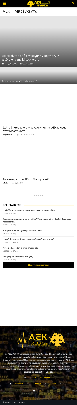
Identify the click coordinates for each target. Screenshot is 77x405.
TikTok (53, 384)
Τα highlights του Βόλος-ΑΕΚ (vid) (18, 257)
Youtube (42, 391)
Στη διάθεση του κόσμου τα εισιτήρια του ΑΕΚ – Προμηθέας (29, 210)
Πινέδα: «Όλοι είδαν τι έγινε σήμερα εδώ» (21, 248)
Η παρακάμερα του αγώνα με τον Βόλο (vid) (22, 230)
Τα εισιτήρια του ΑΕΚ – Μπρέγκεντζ (26, 179)
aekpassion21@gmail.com (43, 377)
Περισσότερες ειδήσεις (38, 265)
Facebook (19, 384)
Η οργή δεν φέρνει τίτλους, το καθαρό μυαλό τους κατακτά (28, 239)
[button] (4, 3)
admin (5, 183)
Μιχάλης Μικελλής (10, 64)
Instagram (37, 384)
